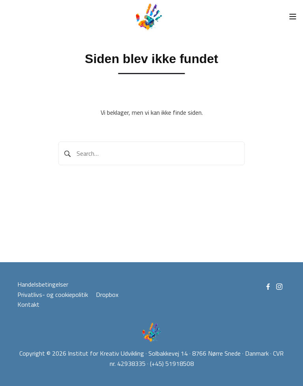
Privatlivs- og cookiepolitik (52, 294)
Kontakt (28, 304)
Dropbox (107, 294)
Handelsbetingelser (42, 284)
